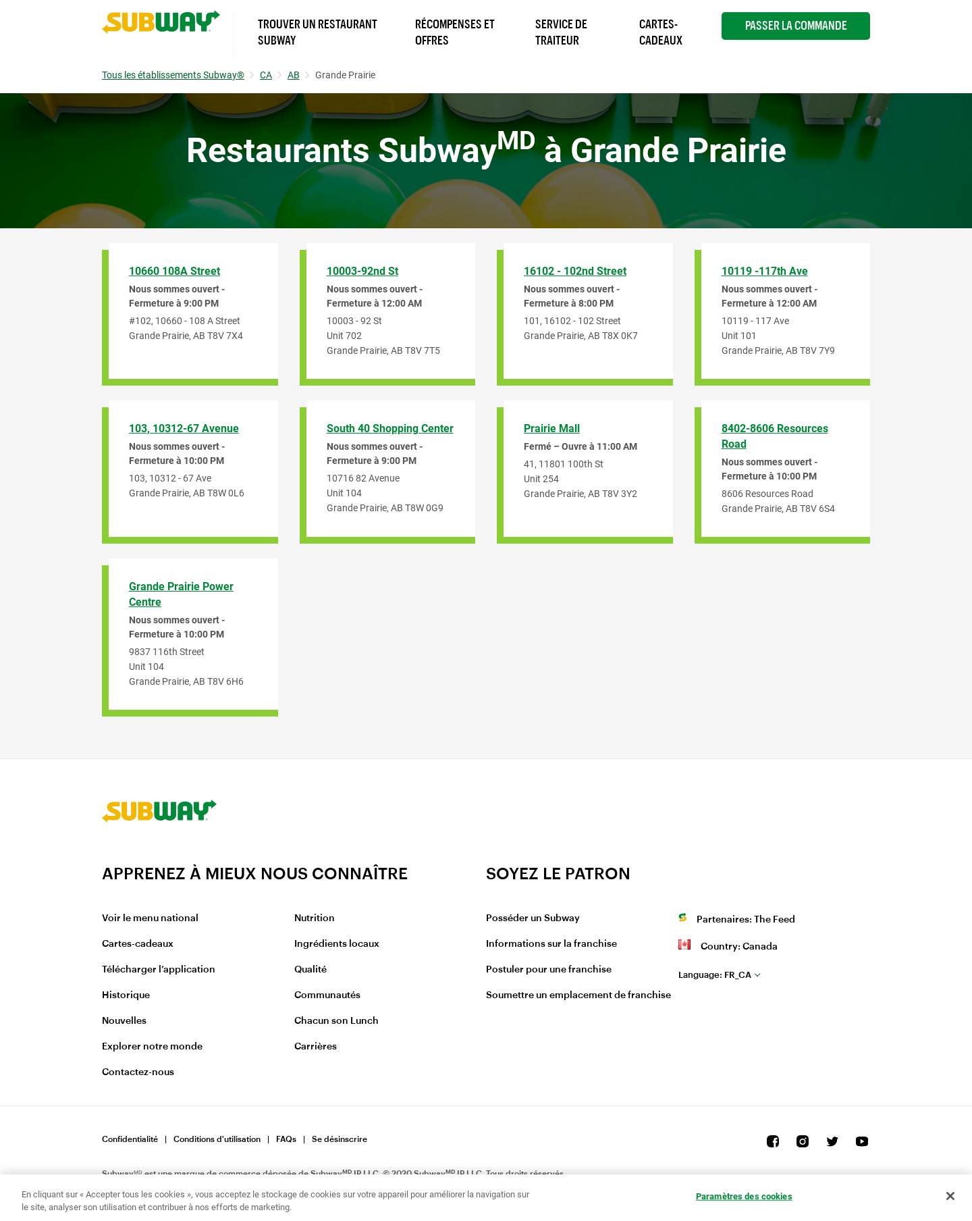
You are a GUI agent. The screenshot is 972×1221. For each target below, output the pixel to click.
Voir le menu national (150, 918)
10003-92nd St (362, 271)
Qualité (310, 970)
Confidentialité (130, 1139)
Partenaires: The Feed (746, 920)
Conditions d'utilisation (217, 1139)
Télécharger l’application (158, 970)
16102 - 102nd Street (575, 271)
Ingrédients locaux (336, 944)
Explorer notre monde (152, 1046)
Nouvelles (124, 1021)
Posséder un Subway (533, 918)
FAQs (286, 1139)
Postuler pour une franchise (549, 970)
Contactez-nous (138, 1072)
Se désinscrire (339, 1139)
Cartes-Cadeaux (660, 32)
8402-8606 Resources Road (775, 436)
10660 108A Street (174, 271)
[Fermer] (950, 1196)
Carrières (315, 1046)
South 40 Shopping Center (390, 428)
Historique (126, 995)
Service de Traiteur (561, 32)
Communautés (327, 995)
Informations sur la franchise (551, 944)
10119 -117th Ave (765, 271)
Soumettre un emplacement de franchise (578, 995)
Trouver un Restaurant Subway (317, 32)
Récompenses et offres (455, 32)
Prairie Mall (552, 428)
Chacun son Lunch (336, 1021)
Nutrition (314, 918)
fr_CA (714, 974)
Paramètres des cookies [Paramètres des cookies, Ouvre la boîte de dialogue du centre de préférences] (744, 1196)
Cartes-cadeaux (137, 944)
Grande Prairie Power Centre (181, 594)
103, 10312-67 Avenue (184, 428)
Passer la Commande (796, 26)
